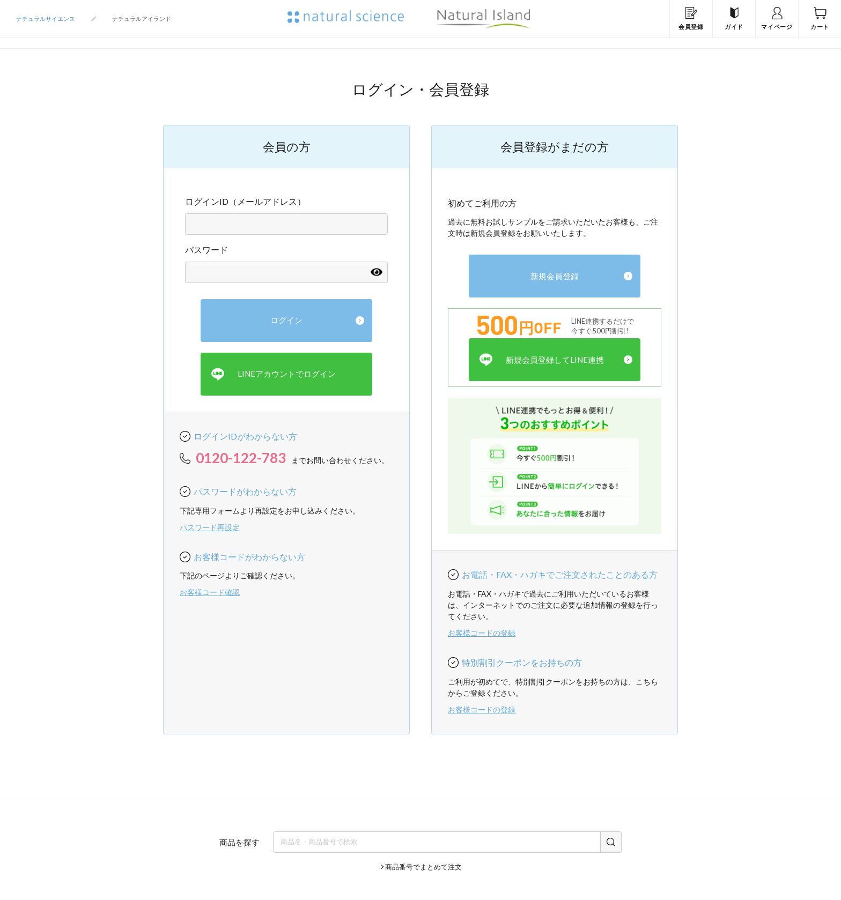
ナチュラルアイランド (141, 18)
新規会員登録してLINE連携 (541, 360)
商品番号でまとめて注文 (423, 866)
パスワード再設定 (210, 527)
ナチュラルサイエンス (45, 18)
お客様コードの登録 (481, 632)
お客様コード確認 (210, 592)
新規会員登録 (554, 276)
